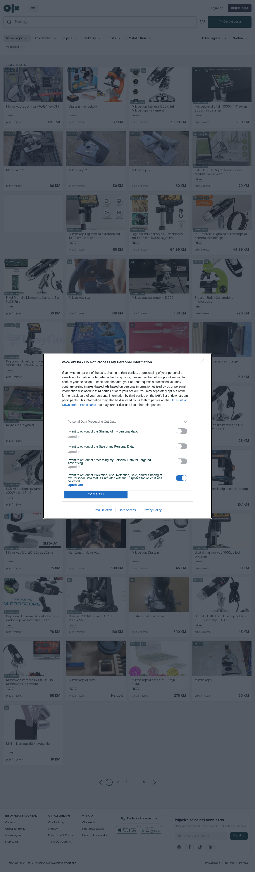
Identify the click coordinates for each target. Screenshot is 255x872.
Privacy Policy (152, 510)
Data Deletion (102, 510)
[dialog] (127, 436)
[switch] (181, 431)
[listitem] (127, 421)
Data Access (127, 510)
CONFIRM (96, 494)
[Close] (203, 362)
